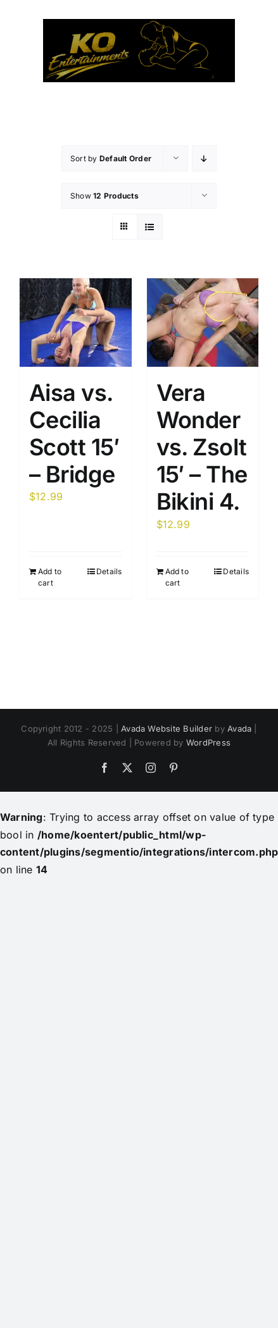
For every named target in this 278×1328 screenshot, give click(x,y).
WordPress (208, 742)
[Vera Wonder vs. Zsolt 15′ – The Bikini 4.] (203, 322)
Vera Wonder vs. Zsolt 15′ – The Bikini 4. (202, 447)
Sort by (110, 158)
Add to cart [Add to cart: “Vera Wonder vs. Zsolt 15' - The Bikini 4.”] (177, 577)
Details (109, 571)
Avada (239, 728)
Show (104, 195)
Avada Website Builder (166, 728)
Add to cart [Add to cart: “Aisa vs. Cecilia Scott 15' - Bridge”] (49, 577)
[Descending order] (204, 158)
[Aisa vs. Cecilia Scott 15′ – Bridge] (76, 322)
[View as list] (149, 226)
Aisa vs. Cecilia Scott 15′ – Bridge (74, 434)
